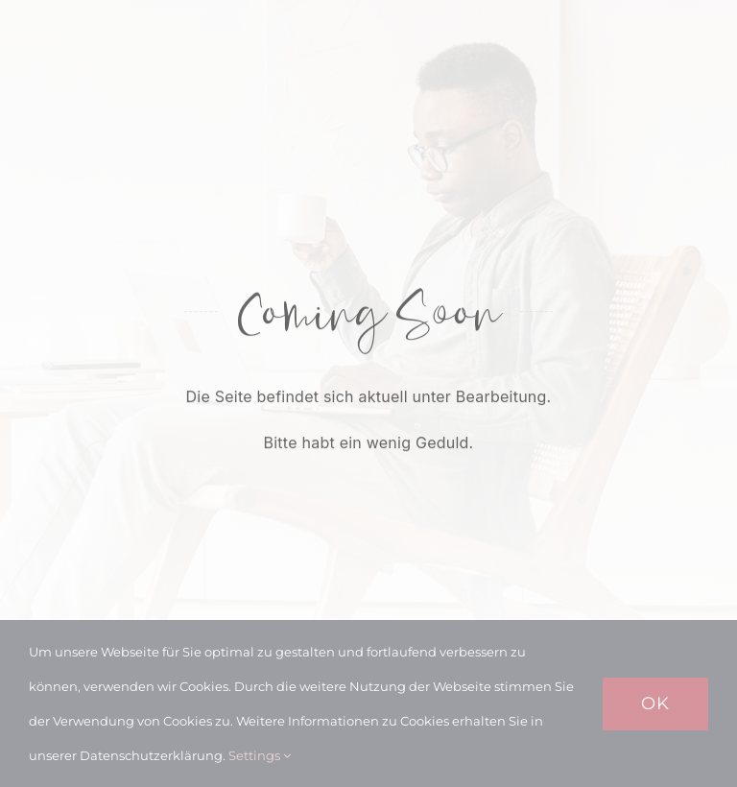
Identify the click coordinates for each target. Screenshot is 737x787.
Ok (655, 703)
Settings (259, 755)
